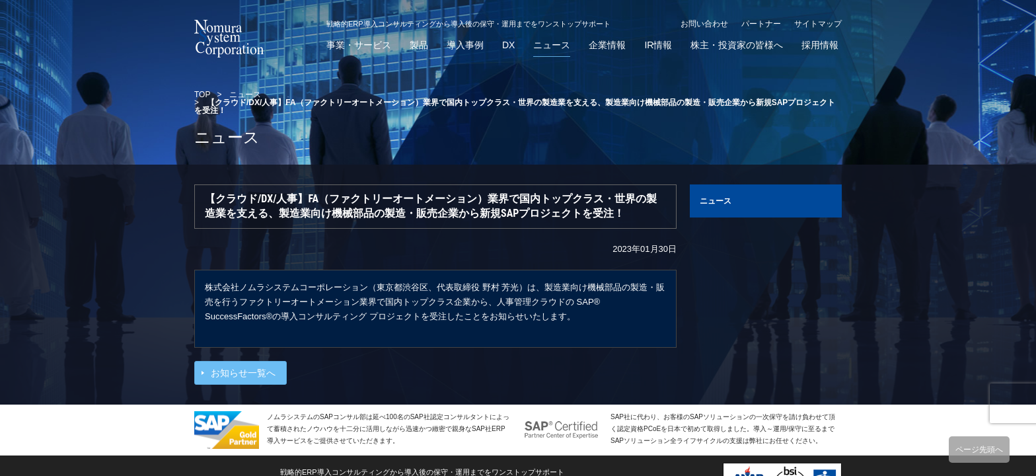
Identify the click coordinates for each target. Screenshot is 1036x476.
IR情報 (658, 45)
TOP (202, 94)
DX (508, 45)
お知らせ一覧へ (243, 373)
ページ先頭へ (979, 449)
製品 (419, 45)
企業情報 (607, 45)
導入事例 (465, 45)
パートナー (761, 23)
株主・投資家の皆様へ (736, 45)
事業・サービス (358, 45)
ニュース (551, 45)
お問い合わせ (704, 23)
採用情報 (819, 45)
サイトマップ (818, 23)
